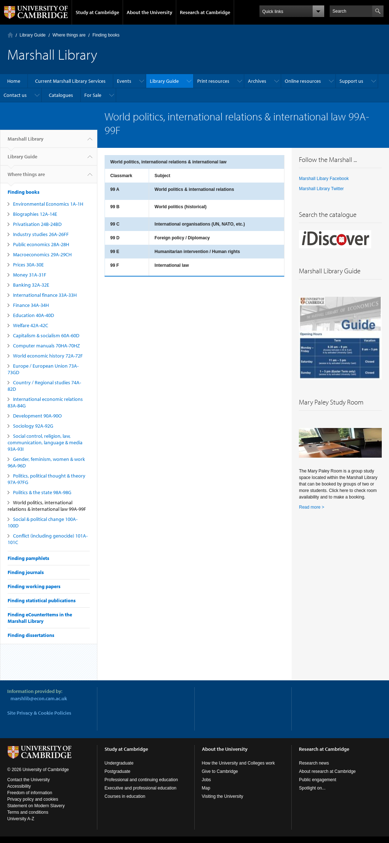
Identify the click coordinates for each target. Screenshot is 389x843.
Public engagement (317, 779)
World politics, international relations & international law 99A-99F (47, 505)
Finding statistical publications (42, 600)
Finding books (105, 35)
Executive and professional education (141, 788)
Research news (314, 763)
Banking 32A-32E (31, 285)
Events (124, 81)
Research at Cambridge (205, 12)
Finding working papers (34, 586)
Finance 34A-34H (31, 305)
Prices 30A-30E (28, 264)
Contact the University (28, 779)
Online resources (303, 81)
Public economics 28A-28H (41, 244)
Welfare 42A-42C (30, 325)
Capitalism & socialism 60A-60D (46, 335)
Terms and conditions (27, 812)
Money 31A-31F (29, 274)
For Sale (92, 95)
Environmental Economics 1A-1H (48, 204)
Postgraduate (117, 771)
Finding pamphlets (28, 558)
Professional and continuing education (141, 779)
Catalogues (61, 95)
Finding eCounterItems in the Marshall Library (40, 617)
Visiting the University (223, 796)
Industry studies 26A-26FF (41, 234)
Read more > (311, 507)
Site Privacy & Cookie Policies (39, 713)
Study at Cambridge (97, 12)
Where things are (68, 35)
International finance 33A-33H (45, 295)
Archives (257, 81)
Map (206, 788)
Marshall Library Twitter (321, 188)
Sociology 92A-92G (33, 426)
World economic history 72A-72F (48, 355)
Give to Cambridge (220, 771)
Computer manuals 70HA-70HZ (46, 345)
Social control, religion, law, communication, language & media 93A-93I (45, 442)
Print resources (213, 81)
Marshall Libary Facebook (323, 178)
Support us (351, 81)
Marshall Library (25, 142)
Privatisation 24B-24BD (37, 224)
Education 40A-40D (33, 315)
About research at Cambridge (327, 771)
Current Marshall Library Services (70, 81)
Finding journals (26, 572)
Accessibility (19, 786)
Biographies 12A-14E (35, 214)
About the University (149, 12)
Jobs (206, 779)
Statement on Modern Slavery (36, 805)
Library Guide (33, 35)
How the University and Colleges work (238, 763)
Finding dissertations (31, 635)
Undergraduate (119, 763)
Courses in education (125, 796)
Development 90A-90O (37, 415)
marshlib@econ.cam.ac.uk (38, 698)
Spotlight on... (312, 788)
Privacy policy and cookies (32, 799)
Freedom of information (29, 792)
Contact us (15, 95)
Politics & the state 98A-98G (42, 492)
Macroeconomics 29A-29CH (42, 254)
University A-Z (20, 818)
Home (10, 35)
